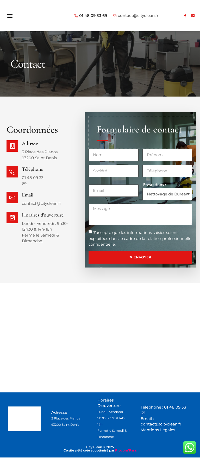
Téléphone (32, 169)
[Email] (12, 198)
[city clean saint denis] (100, 337)
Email (28, 195)
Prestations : (154, 184)
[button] (10, 15)
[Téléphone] (12, 172)
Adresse (30, 143)
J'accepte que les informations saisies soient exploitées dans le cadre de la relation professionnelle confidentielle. (140, 238)
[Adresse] (12, 146)
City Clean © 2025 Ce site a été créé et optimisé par (100, 449)
